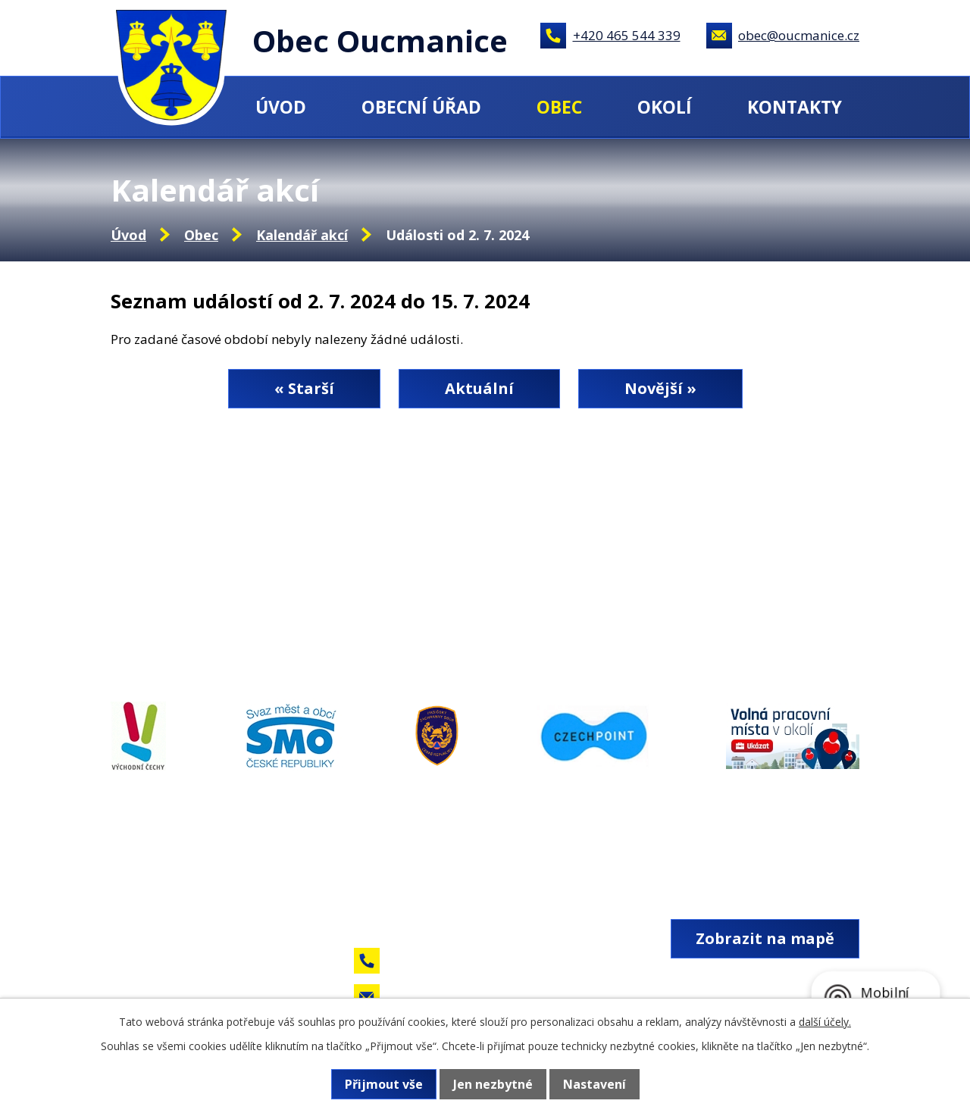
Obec (559, 107)
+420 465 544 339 (627, 35)
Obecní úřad (421, 107)
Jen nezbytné (493, 1084)
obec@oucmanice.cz (798, 35)
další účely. (825, 1022)
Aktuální (479, 388)
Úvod (280, 107)
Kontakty (794, 107)
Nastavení (594, 1084)
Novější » (660, 388)
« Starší (304, 388)
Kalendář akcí (302, 235)
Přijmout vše (384, 1084)
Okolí (664, 107)
